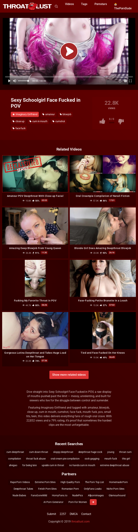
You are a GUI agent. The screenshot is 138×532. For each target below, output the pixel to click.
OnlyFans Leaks (93, 488)
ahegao (13, 465)
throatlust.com (80, 521)
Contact (86, 514)
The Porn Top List (94, 482)
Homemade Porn (118, 482)
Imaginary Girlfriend (25, 114)
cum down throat (38, 452)
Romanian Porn (70, 488)
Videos (69, 4)
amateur (48, 114)
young (110, 452)
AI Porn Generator (53, 502)
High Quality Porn (70, 482)
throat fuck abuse (36, 458)
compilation (14, 458)
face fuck (19, 128)
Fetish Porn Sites (47, 488)
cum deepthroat (15, 452)
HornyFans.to (59, 495)
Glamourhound (117, 495)
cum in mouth (38, 121)
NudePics (77, 495)
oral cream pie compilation (65, 458)
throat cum (125, 452)
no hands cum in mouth (82, 465)
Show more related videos (69, 374)
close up (18, 121)
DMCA (74, 514)
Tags (84, 4)
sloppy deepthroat (63, 452)
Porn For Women (77, 502)
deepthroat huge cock (90, 452)
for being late (29, 465)
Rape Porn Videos (20, 482)
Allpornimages (96, 495)
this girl (126, 458)
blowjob (65, 114)
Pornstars (101, 4)
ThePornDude (123, 6)
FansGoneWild (39, 495)
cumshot (58, 121)
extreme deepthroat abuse (114, 465)
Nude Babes (19, 495)
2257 (63, 514)
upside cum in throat (53, 465)
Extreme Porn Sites (45, 482)
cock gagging (92, 458)
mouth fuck (110, 458)
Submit (51, 514)
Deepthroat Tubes (23, 488)
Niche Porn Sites (116, 488)
